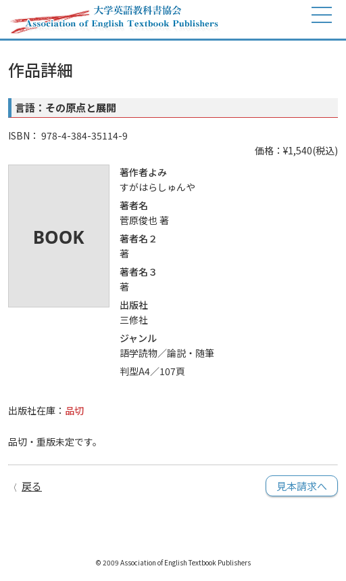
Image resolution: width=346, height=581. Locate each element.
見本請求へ (301, 486)
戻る (32, 486)
